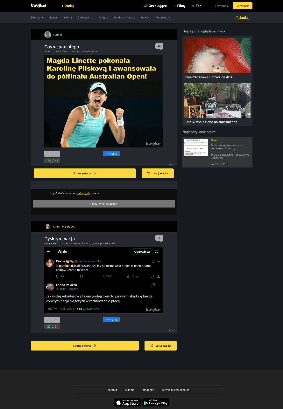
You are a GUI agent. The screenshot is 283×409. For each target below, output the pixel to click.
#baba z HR (109, 243)
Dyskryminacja (59, 238)
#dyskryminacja (94, 243)
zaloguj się (83, 193)
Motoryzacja (162, 17)
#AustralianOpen (71, 51)
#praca (66, 243)
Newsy (145, 17)
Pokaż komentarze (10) (103, 203)
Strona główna (84, 173)
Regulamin (147, 389)
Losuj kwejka (157, 173)
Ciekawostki (85, 17)
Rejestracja (243, 5)
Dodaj (69, 6)
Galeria (67, 17)
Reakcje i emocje (124, 17)
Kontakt (112, 389)
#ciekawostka (78, 243)
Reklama (129, 389)
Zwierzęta (37, 17)
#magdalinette (89, 51)
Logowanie (222, 5)
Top (199, 6)
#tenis (59, 51)
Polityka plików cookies (175, 389)
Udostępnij (111, 153)
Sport (47, 51)
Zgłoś (172, 164)
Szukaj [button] (244, 18)
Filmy (181, 6)
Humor (53, 17)
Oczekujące (158, 6)
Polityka (103, 17)
